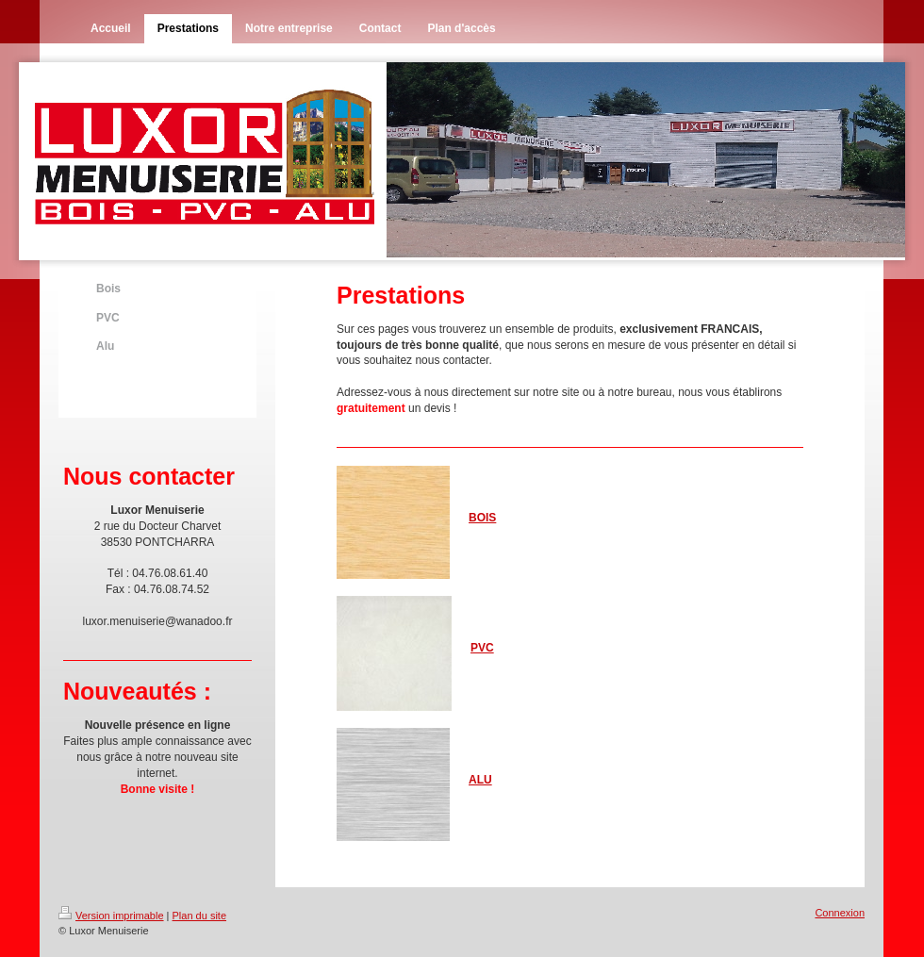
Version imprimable (111, 915)
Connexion (840, 912)
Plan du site (199, 915)
